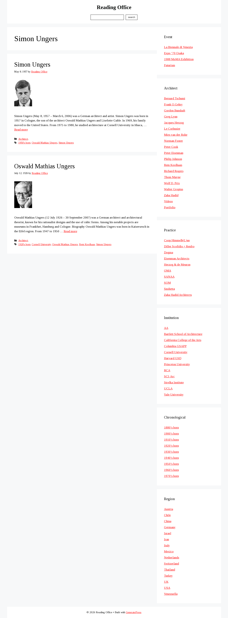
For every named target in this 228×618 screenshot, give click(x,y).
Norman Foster (173, 140)
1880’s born (171, 427)
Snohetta (169, 288)
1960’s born (171, 470)
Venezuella (171, 594)
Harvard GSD (172, 358)
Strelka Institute (174, 382)
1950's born (24, 142)
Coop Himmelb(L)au (177, 240)
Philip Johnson (173, 159)
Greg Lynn (170, 116)
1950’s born (171, 464)
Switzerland (171, 563)
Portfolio (169, 207)
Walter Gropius (173, 189)
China (167, 521)
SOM (167, 282)
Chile (167, 515)
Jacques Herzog (174, 122)
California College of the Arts (182, 340)
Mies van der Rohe (175, 134)
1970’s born (171, 476)
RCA (167, 370)
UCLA (168, 388)
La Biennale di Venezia (178, 47)
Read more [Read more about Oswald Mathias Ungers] (70, 231)
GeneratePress (133, 612)
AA (166, 328)
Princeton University (177, 364)
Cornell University (41, 244)
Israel (167, 533)
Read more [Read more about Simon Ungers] (21, 129)
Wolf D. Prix (172, 183)
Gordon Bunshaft (174, 110)
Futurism (169, 65)
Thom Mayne (172, 177)
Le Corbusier (172, 128)
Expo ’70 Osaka (174, 53)
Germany (170, 527)
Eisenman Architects (176, 258)
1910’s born (171, 439)
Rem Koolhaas (87, 244)
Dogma (168, 252)
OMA (167, 270)
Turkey (168, 575)
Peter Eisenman (173, 153)
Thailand (169, 569)
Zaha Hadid (171, 195)
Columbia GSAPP (175, 346)
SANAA (169, 276)
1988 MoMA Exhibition (179, 59)
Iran (166, 539)
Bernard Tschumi (174, 98)
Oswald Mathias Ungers (44, 142)
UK (166, 581)
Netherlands (171, 557)
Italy (167, 545)
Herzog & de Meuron (177, 264)
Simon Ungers (32, 64)
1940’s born (171, 457)
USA (167, 588)
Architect (23, 138)
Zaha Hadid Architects (178, 295)
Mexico (169, 551)
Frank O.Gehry (173, 104)
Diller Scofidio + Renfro (179, 246)
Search (131, 17)
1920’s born (171, 445)
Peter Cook (171, 147)
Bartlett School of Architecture (183, 334)
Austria (168, 509)
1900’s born (171, 433)
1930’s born (171, 451)
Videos (168, 201)
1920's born (24, 244)
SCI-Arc (169, 376)
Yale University (174, 394)
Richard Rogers (173, 171)
